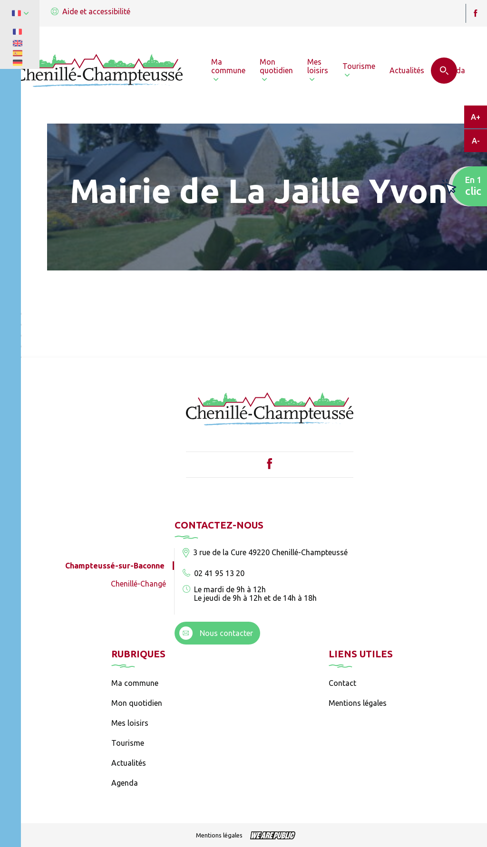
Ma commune (134, 683)
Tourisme (127, 743)
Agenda (124, 783)
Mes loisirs (129, 723)
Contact (342, 683)
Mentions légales (358, 703)
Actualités (128, 763)
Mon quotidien (136, 703)
